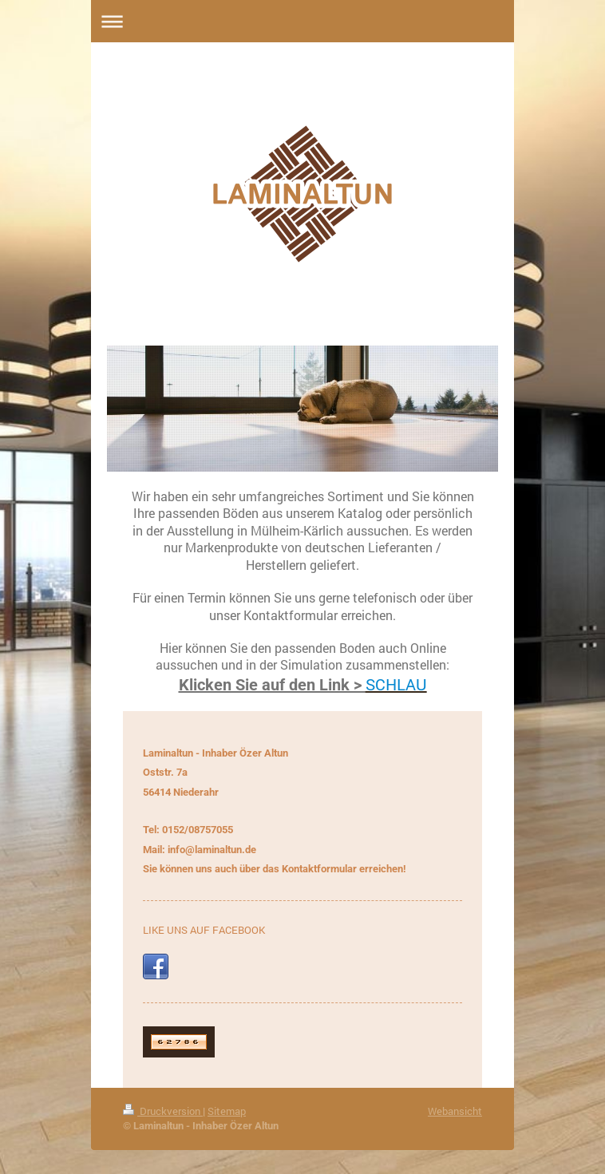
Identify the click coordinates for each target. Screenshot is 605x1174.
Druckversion (163, 1111)
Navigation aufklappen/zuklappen (302, 21)
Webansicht (455, 1111)
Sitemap (227, 1111)
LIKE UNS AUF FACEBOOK (204, 930)
